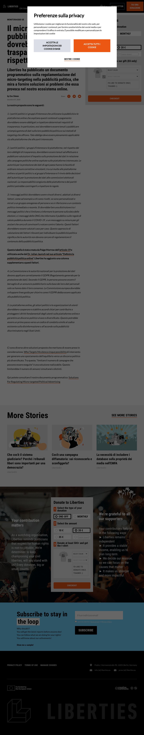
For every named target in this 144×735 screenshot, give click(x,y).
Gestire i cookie (72, 59)
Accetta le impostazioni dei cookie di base (52, 45)
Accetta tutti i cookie (92, 46)
